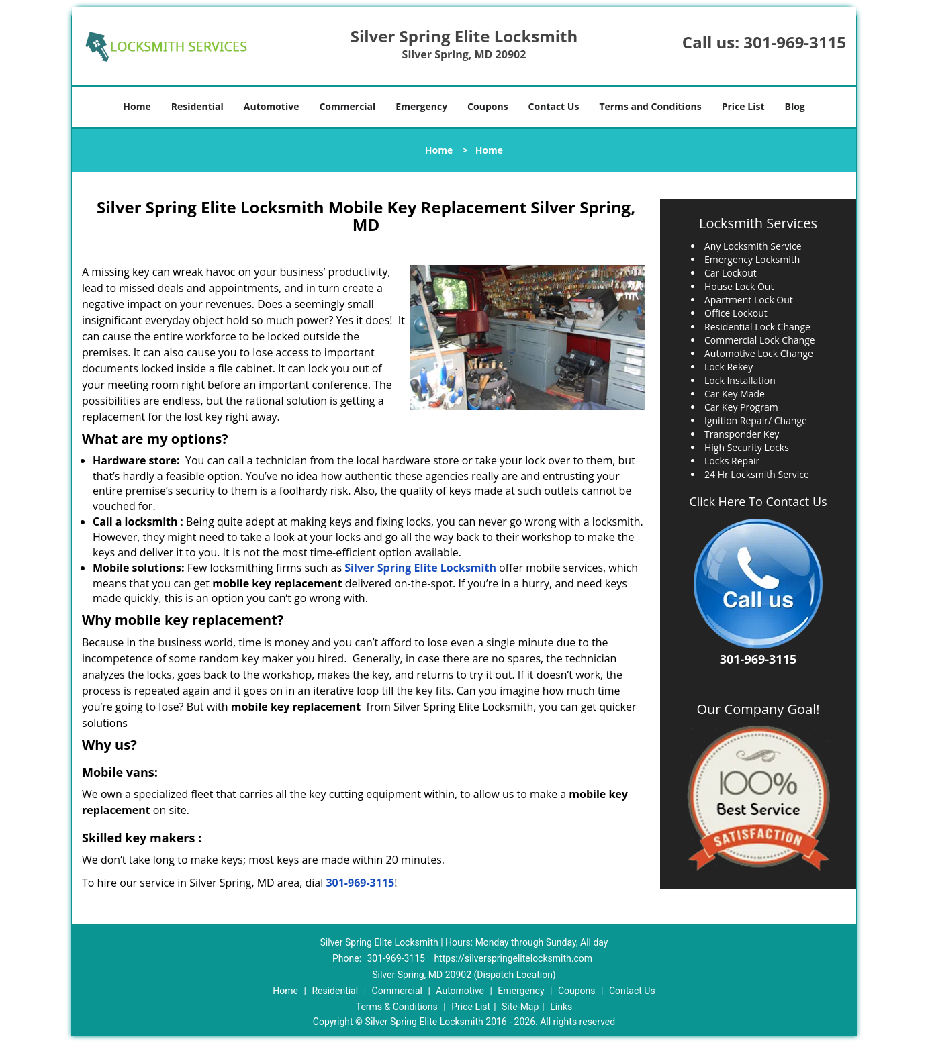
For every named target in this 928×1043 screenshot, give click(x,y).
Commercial (347, 106)
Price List (743, 106)
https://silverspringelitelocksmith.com (513, 958)
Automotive (271, 106)
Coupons (487, 106)
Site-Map (520, 1006)
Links (561, 1006)
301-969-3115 (794, 42)
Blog (794, 106)
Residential (197, 106)
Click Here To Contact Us (758, 502)
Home (136, 106)
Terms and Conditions (650, 106)
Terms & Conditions (397, 1006)
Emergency (421, 106)
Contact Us (553, 106)
